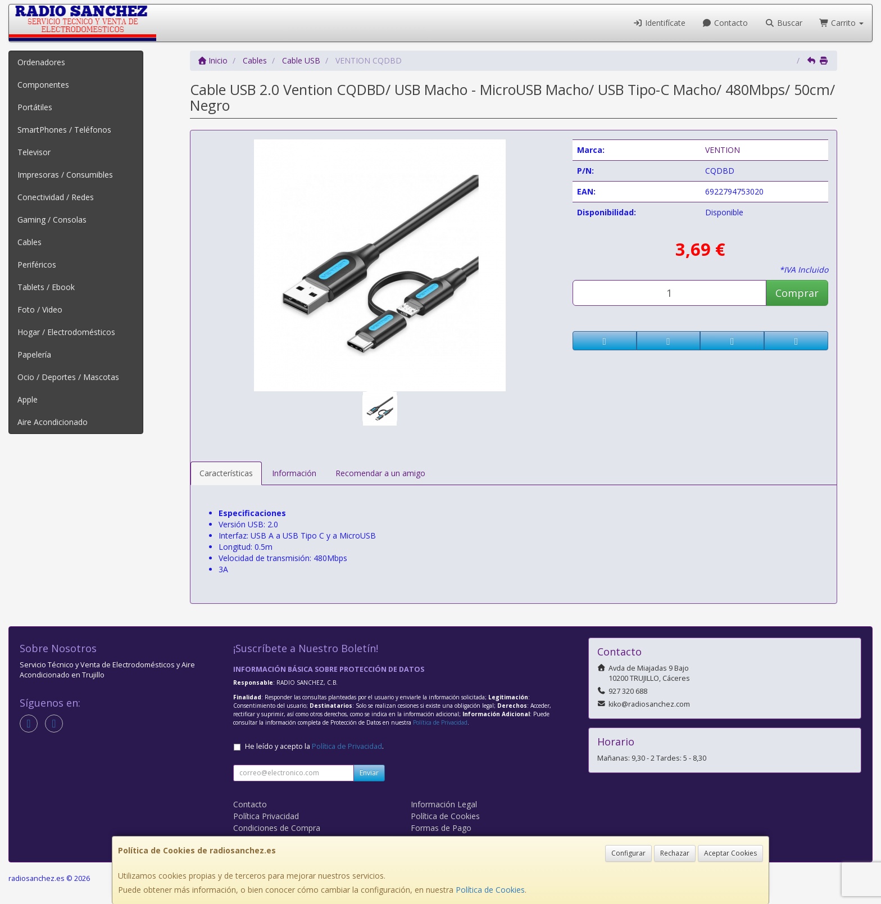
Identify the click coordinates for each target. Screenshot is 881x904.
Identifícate (659, 22)
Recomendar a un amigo (380, 473)
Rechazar (674, 853)
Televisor (34, 152)
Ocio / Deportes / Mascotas (68, 377)
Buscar (783, 22)
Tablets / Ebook (46, 287)
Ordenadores (41, 62)
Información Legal (444, 804)
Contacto (725, 22)
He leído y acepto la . (314, 746)
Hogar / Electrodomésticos (66, 332)
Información (294, 473)
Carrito (841, 22)
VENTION (722, 149)
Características (226, 473)
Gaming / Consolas (52, 219)
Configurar (628, 853)
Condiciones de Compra (276, 827)
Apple (27, 399)
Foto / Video (39, 309)
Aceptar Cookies (730, 853)
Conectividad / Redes (55, 197)
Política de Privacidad (440, 722)
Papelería (34, 354)
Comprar (797, 293)
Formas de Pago (441, 827)
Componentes (43, 84)
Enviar (369, 773)
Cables (29, 242)
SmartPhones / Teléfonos (64, 129)
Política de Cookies (490, 889)
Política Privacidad (266, 816)
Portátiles (34, 107)
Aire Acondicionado (52, 422)
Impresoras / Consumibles (65, 174)
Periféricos (36, 264)
